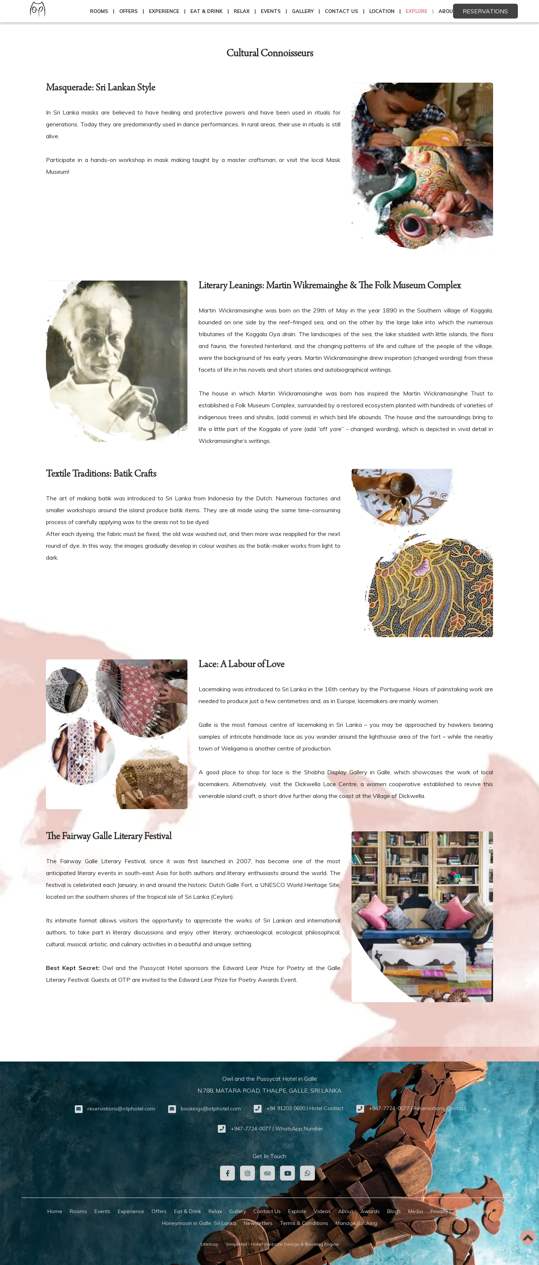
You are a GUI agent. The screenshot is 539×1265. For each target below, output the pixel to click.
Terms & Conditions (304, 1223)
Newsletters (258, 1223)
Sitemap (209, 1244)
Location (382, 11)
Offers (128, 11)
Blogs (394, 1211)
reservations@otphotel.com (121, 1108)
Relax (242, 11)
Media (415, 1211)
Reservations (485, 11)
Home (54, 1211)
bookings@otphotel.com (211, 1108)
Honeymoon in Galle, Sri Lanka (199, 1223)
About (345, 1211)
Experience (164, 11)
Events (271, 11)
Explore (416, 11)
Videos (322, 1211)
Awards (370, 1211)
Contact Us (341, 11)
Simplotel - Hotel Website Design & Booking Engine (282, 1244)
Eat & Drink (206, 11)
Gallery (303, 11)
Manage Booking (356, 1223)
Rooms (99, 11)
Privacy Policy (446, 1211)
